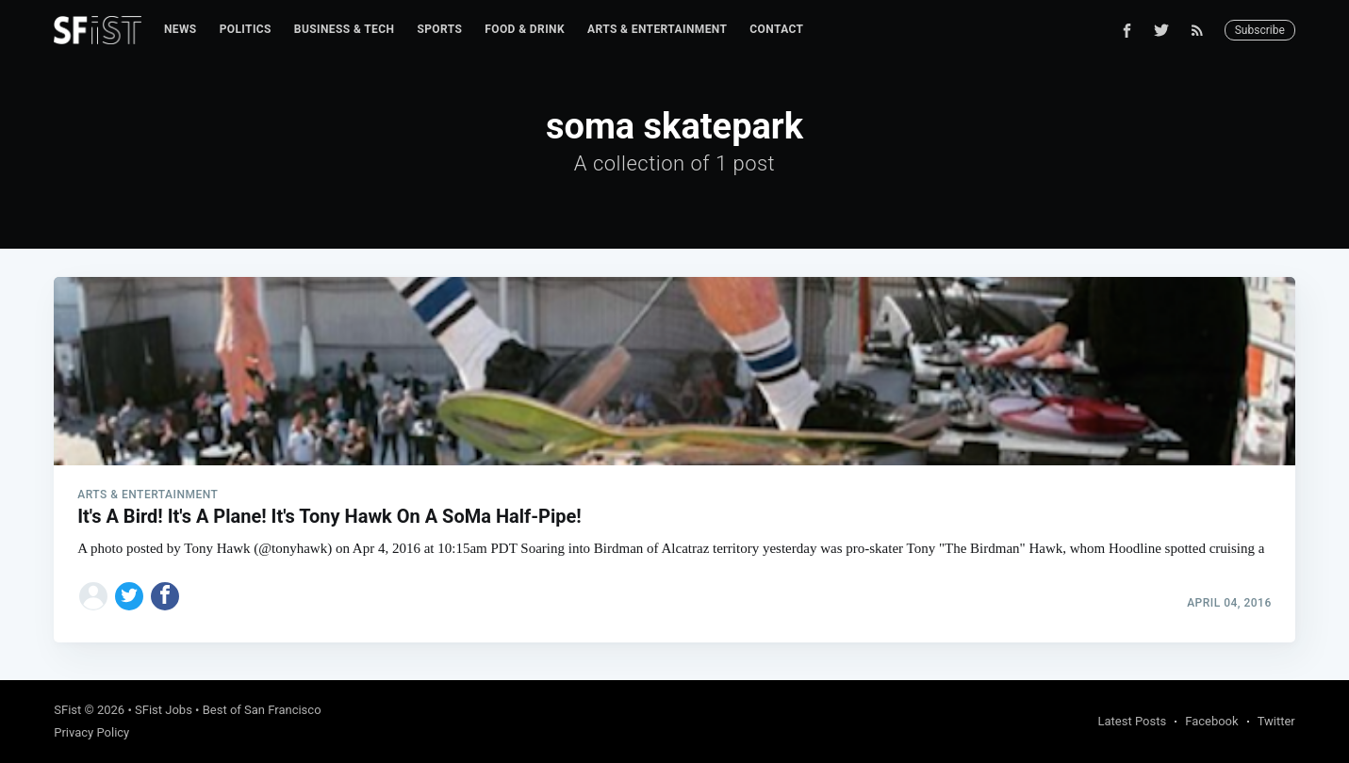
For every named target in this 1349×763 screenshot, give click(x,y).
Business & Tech (344, 29)
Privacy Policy (91, 732)
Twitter (1276, 721)
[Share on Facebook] (165, 596)
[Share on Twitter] (129, 596)
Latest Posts (1132, 721)
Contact (776, 29)
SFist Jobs (163, 710)
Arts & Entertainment (657, 29)
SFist (67, 710)
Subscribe (1260, 30)
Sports (439, 29)
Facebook (1211, 721)
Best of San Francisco (262, 710)
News (180, 29)
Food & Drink (525, 29)
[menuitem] (180, 29)
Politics (245, 29)
